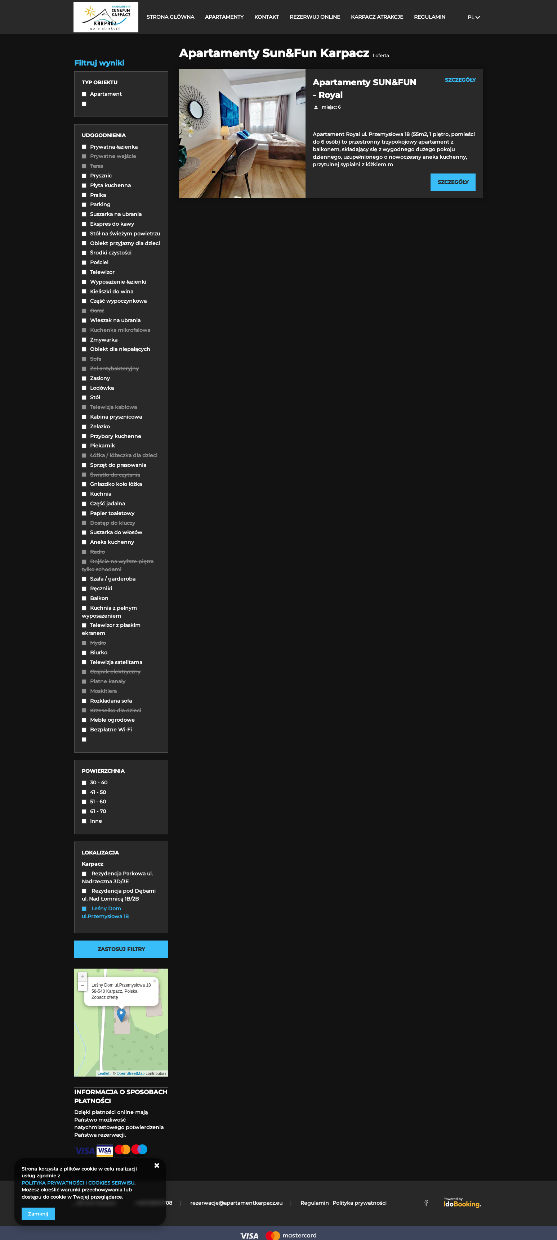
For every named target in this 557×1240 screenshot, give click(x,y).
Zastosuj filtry (121, 949)
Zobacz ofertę (105, 997)
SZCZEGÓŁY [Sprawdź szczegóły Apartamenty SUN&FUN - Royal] (460, 80)
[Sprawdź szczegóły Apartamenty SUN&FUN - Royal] (453, 182)
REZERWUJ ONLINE (318, 17)
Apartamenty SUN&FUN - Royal (364, 88)
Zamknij (38, 1214)
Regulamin (314, 1203)
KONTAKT (269, 17)
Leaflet (104, 1073)
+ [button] (83, 977)
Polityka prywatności (360, 1203)
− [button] (83, 986)
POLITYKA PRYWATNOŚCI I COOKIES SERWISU (78, 1183)
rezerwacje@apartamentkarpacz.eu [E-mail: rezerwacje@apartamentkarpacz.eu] (236, 1203)
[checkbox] (121, 95)
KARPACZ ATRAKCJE (380, 17)
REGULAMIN (432, 17)
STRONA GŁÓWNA (173, 17)
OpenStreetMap (131, 1073)
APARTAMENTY (227, 17)
